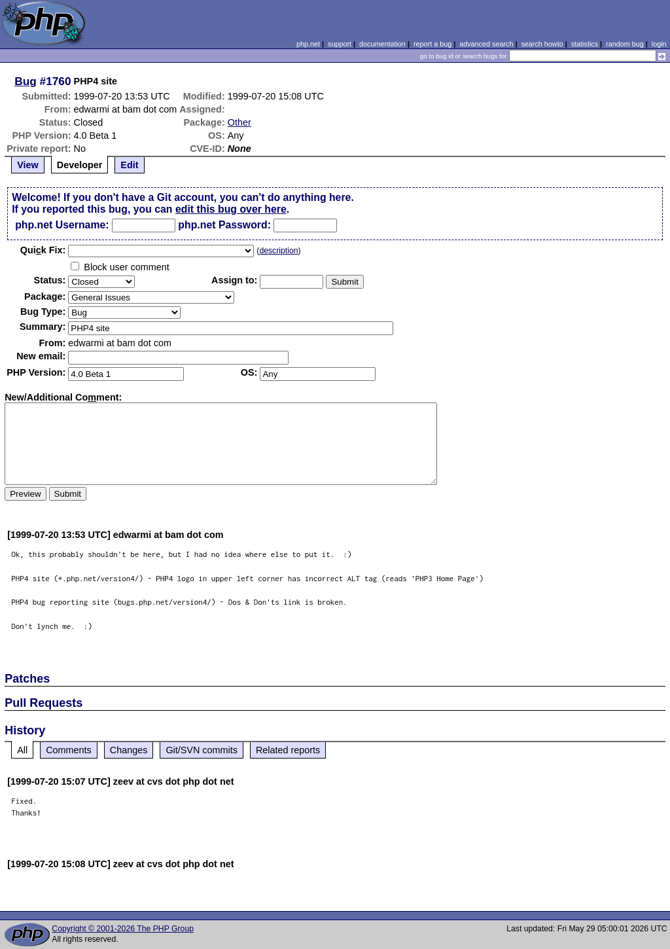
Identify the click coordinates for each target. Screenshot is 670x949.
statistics (584, 44)
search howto (542, 44)
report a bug (432, 44)
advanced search (486, 44)
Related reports (288, 750)
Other (239, 122)
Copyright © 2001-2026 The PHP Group (123, 928)
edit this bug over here (231, 209)
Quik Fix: (43, 250)
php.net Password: (224, 224)
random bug (625, 44)
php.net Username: (62, 224)
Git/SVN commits (202, 750)
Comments (69, 750)
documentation (382, 44)
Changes (129, 750)
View (28, 165)
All (22, 750)
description (278, 250)
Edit (129, 165)
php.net (308, 44)
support (339, 44)
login (659, 44)
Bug (25, 81)
